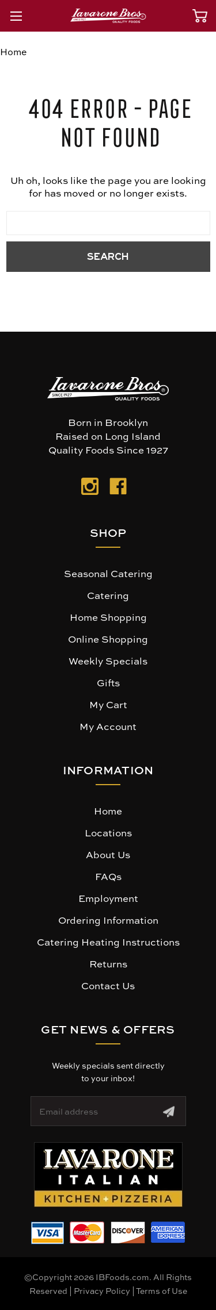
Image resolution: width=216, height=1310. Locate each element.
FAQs (108, 876)
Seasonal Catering (108, 573)
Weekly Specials (108, 660)
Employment (108, 898)
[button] (108, 1174)
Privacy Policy (102, 1290)
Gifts (108, 682)
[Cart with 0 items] (199, 16)
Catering (108, 595)
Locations (108, 832)
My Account (108, 726)
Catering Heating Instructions (108, 941)
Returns (108, 963)
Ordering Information (108, 920)
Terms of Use (161, 1290)
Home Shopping (108, 617)
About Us (108, 854)
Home (108, 810)
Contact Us (108, 985)
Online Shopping (108, 639)
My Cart (108, 704)
